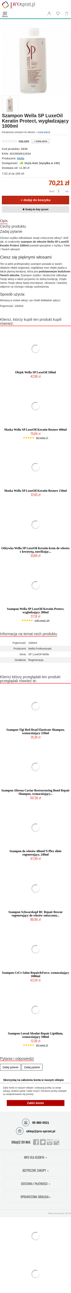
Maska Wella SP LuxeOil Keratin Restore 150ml (35, 490)
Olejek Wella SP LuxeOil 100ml (35, 372)
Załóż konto (35, 1103)
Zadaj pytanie (11, 231)
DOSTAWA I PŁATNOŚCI (35, 1183)
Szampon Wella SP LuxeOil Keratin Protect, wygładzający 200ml (35, 610)
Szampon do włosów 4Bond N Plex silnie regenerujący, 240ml (35, 852)
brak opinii (24, 141)
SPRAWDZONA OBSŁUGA (35, 1197)
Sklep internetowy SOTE (59, 1213)
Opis (4, 221)
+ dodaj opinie (40, 141)
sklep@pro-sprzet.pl (35, 1130)
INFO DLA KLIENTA (35, 1157)
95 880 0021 (35, 1122)
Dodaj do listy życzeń (35, 209)
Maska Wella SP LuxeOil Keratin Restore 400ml (35, 429)
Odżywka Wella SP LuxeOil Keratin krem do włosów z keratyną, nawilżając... (35, 550)
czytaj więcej (43, 132)
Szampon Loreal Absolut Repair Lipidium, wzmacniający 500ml (35, 1035)
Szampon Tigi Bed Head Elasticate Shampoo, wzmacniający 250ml (35, 731)
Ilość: (52, 191)
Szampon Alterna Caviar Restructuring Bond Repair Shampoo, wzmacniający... (35, 792)
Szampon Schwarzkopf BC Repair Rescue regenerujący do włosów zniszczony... (36, 913)
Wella (20, 158)
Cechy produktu (13, 226)
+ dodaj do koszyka (35, 200)
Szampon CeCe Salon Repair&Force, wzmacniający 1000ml (35, 974)
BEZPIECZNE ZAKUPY (36, 1170)
